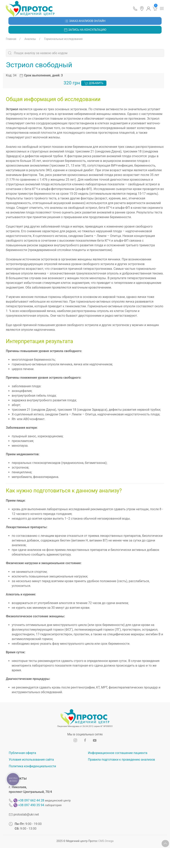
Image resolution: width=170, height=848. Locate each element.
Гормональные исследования (63, 38)
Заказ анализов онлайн (85, 21)
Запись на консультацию (85, 30)
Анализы (30, 38)
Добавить (93, 83)
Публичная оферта (22, 753)
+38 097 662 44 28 (31, 800)
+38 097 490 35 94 (31, 805)
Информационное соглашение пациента (118, 753)
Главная (11, 38)
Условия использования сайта (31, 759)
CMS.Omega (105, 841)
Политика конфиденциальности (32, 766)
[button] (135, 8)
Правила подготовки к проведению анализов (121, 759)
